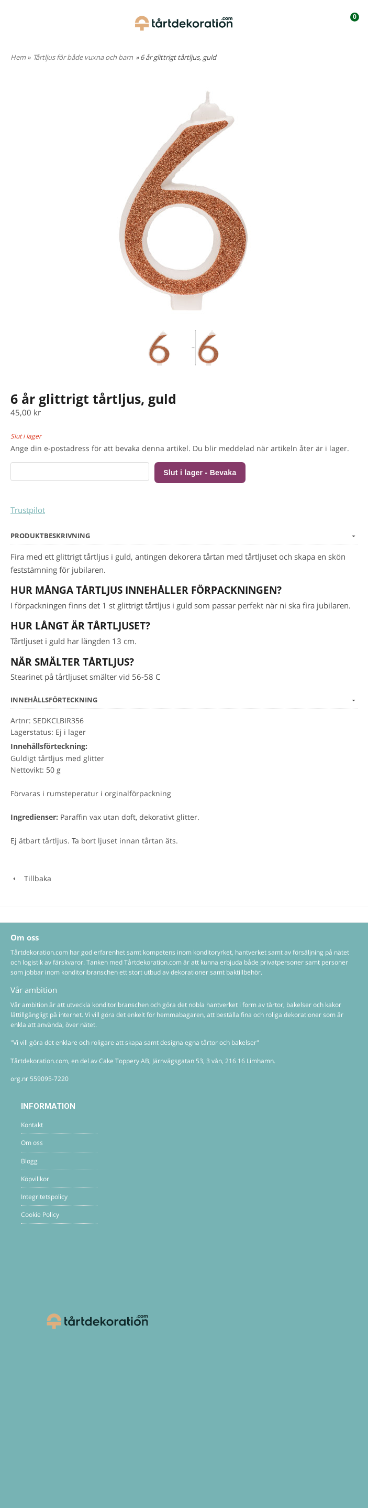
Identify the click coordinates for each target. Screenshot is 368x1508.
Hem (18, 57)
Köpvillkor (35, 1178)
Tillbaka (30, 878)
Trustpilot (27, 510)
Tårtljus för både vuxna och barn (83, 57)
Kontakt (32, 1124)
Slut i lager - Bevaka (199, 472)
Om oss (32, 1142)
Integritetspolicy (44, 1196)
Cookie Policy (40, 1214)
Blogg (29, 1161)
